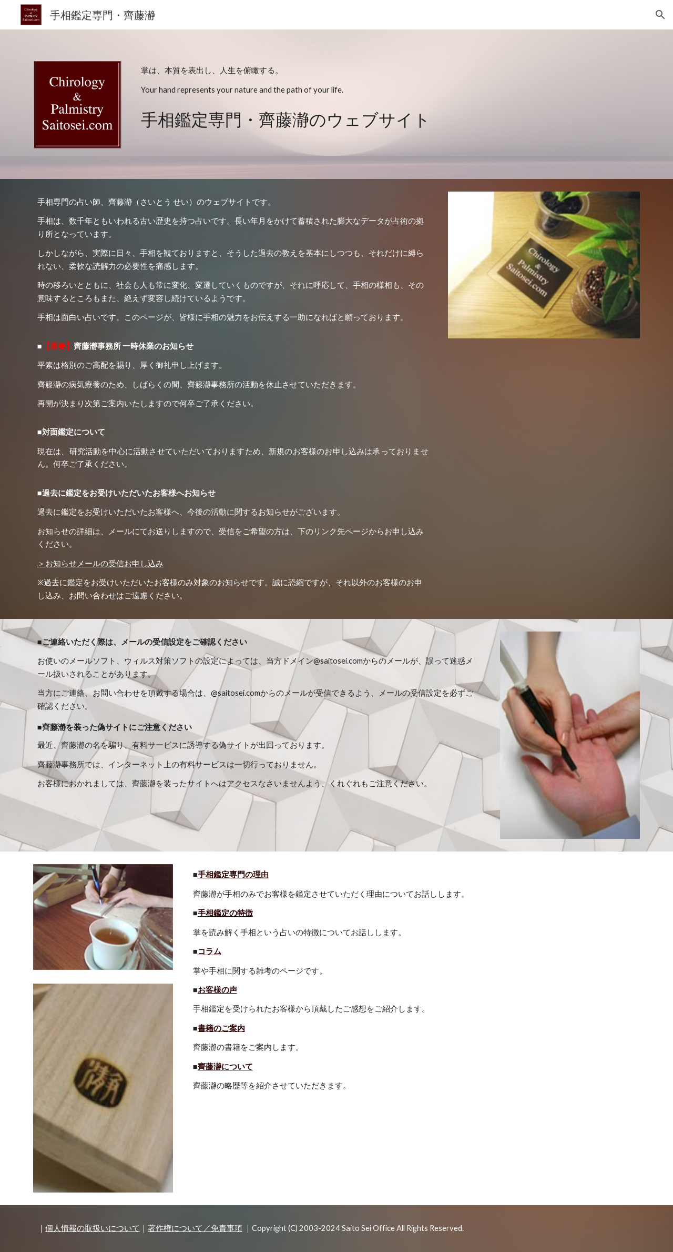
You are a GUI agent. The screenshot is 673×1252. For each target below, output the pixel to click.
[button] (660, 14)
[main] (388, 96)
